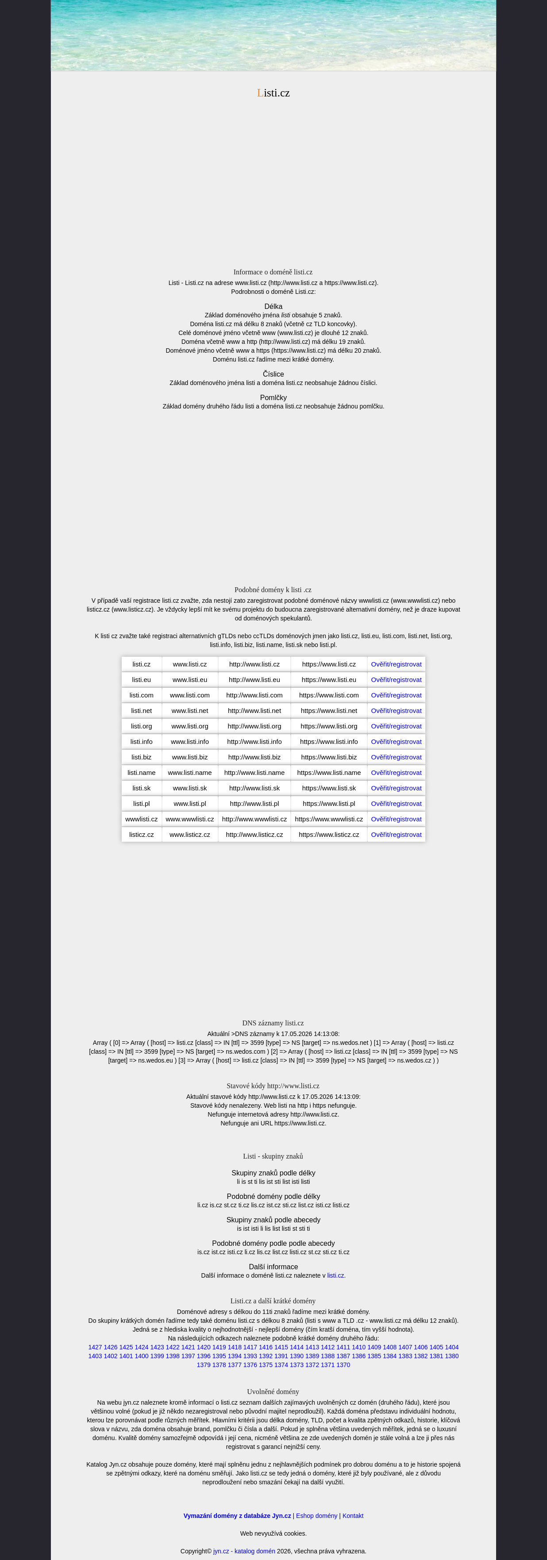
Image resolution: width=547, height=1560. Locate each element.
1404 (451, 1347)
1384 (390, 1356)
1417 (250, 1347)
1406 (421, 1347)
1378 (219, 1364)
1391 (281, 1356)
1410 (359, 1347)
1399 (157, 1356)
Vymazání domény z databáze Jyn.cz (237, 1515)
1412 (328, 1347)
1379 (204, 1364)
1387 (343, 1356)
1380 (451, 1356)
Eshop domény (316, 1515)
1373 (297, 1364)
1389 (312, 1356)
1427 (95, 1347)
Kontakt (353, 1515)
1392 (266, 1356)
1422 (173, 1347)
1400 (142, 1356)
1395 (219, 1356)
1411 (343, 1347)
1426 (110, 1347)
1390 (297, 1356)
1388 (328, 1356)
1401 (126, 1356)
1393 (250, 1356)
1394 (235, 1356)
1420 (204, 1347)
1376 (250, 1364)
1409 (374, 1347)
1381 (436, 1356)
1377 (235, 1364)
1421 (188, 1347)
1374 (281, 1364)
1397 (188, 1356)
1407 (405, 1347)
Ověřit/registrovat (396, 664)
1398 (173, 1356)
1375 (266, 1364)
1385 (374, 1356)
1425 (126, 1347)
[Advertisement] (273, 182)
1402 (110, 1356)
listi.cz (335, 1275)
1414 (297, 1347)
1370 (343, 1364)
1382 (421, 1356)
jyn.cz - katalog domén (244, 1551)
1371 (328, 1364)
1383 (405, 1356)
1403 (95, 1356)
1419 (219, 1347)
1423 (157, 1347)
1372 (312, 1364)
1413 (312, 1347)
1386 (359, 1356)
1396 (204, 1356)
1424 (142, 1347)
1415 (281, 1347)
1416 (266, 1347)
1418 (235, 1347)
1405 (436, 1347)
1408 (390, 1347)
